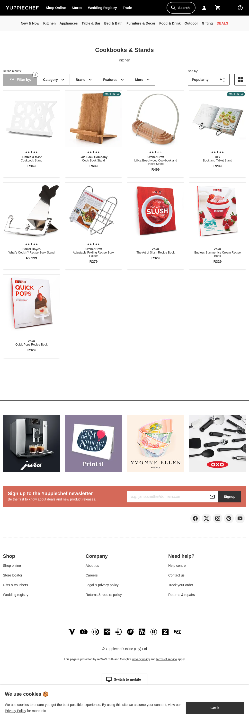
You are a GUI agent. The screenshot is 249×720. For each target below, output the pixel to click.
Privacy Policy (15, 711)
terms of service (166, 663)
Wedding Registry (102, 8)
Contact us (176, 576)
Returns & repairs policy (104, 596)
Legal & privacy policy (102, 586)
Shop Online (56, 8)
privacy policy (141, 663)
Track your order (180, 586)
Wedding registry (15, 596)
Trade (129, 9)
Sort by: (193, 71)
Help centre (177, 567)
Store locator (12, 576)
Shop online (12, 567)
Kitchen (124, 60)
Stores (76, 8)
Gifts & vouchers (15, 586)
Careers (92, 576)
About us (92, 567)
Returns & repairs (181, 596)
